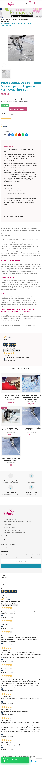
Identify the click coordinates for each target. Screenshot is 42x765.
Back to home (38, 22)
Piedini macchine (10, 400)
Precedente (7, 350)
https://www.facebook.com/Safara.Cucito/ (24, 300)
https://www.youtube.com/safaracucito (11, 306)
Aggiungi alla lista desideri (18, 114)
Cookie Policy (12, 544)
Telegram (26, 134)
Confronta (5, 114)
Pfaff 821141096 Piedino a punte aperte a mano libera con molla (31, 397)
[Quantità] (4, 109)
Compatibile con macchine (13, 216)
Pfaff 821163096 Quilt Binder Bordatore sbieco (11, 396)
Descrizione (8, 146)
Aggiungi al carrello (17, 109)
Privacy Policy (4, 544)
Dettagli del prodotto (12, 212)
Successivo (16, 350)
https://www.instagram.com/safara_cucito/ (25, 302)
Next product (40, 22)
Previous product (35, 22)
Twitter (12, 134)
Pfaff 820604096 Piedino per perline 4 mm (31, 429)
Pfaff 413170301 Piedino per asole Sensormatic (10, 429)
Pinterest (19, 134)
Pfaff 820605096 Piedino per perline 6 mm (11, 459)
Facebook (9, 134)
